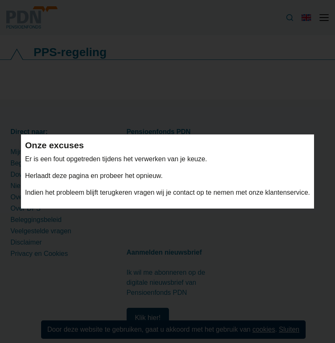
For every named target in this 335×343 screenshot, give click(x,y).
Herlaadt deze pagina (58, 175)
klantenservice (286, 192)
